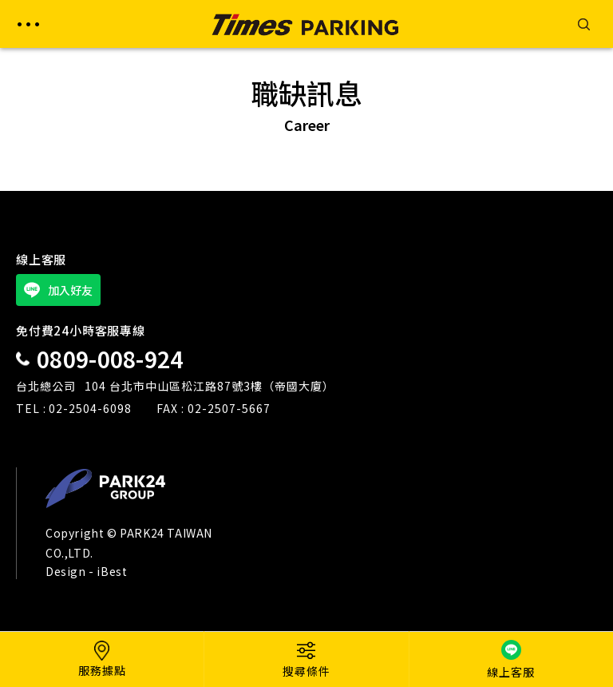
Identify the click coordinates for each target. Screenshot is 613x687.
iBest (112, 571)
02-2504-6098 (90, 408)
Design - (71, 571)
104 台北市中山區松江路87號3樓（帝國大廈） (209, 386)
